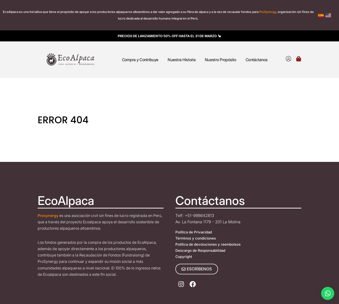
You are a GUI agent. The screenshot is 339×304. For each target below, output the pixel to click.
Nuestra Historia (181, 59)
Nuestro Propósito (220, 59)
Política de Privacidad (193, 232)
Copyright (183, 256)
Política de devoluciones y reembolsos (208, 244)
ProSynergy (267, 12)
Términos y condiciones (195, 238)
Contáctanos (256, 59)
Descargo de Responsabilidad (200, 250)
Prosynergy (48, 215)
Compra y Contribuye (140, 59)
